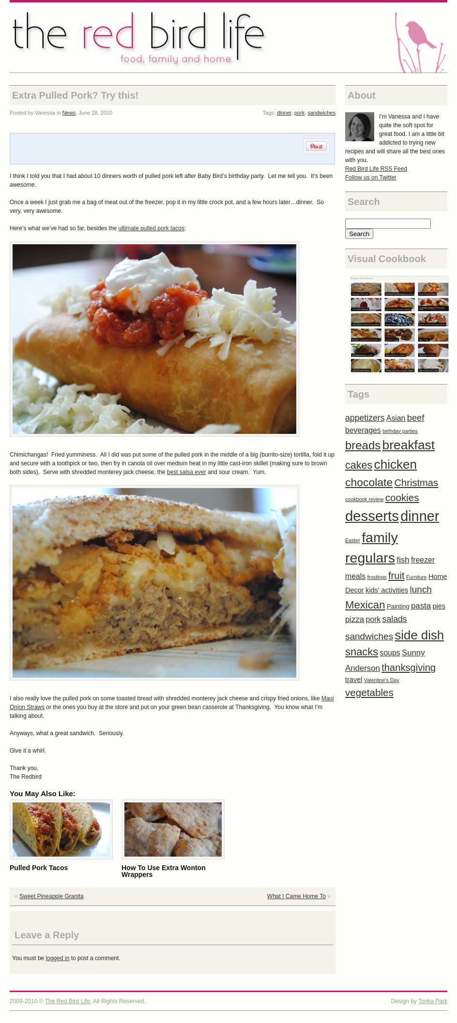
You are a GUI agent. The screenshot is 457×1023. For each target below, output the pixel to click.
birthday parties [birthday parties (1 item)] (400, 431)
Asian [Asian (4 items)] (395, 418)
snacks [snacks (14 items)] (361, 652)
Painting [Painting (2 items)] (398, 606)
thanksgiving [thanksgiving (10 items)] (408, 667)
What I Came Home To (296, 896)
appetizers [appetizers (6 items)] (365, 418)
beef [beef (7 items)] (416, 418)
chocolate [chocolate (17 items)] (369, 482)
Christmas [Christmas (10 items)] (417, 482)
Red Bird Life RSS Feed (376, 168)
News (69, 113)
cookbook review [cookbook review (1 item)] (364, 499)
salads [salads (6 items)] (394, 619)
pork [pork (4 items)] (373, 619)
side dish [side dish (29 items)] (419, 635)
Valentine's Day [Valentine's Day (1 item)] (381, 680)
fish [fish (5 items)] (402, 559)
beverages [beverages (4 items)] (363, 430)
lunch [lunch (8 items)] (421, 589)
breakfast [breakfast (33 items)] (408, 445)
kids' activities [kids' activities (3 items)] (387, 590)
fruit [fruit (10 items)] (396, 575)
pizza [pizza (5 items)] (354, 619)
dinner (284, 113)
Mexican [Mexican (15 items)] (365, 605)
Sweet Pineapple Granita (51, 896)
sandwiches (321, 113)
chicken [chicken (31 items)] (395, 464)
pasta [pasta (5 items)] (421, 605)
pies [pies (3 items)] (438, 606)
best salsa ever (186, 472)
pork (299, 113)
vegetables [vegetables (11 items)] (369, 692)
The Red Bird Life (228, 37)
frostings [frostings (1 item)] (376, 577)
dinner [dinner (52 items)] (419, 516)
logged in (58, 958)
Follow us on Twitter (370, 177)
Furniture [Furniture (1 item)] (416, 577)
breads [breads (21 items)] (363, 445)
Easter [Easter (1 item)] (352, 540)
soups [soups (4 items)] (390, 653)
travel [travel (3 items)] (353, 679)
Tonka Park (432, 1001)
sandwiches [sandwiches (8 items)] (369, 636)
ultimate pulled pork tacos (151, 228)
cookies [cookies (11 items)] (402, 497)
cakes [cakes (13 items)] (358, 465)
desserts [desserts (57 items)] (372, 516)
